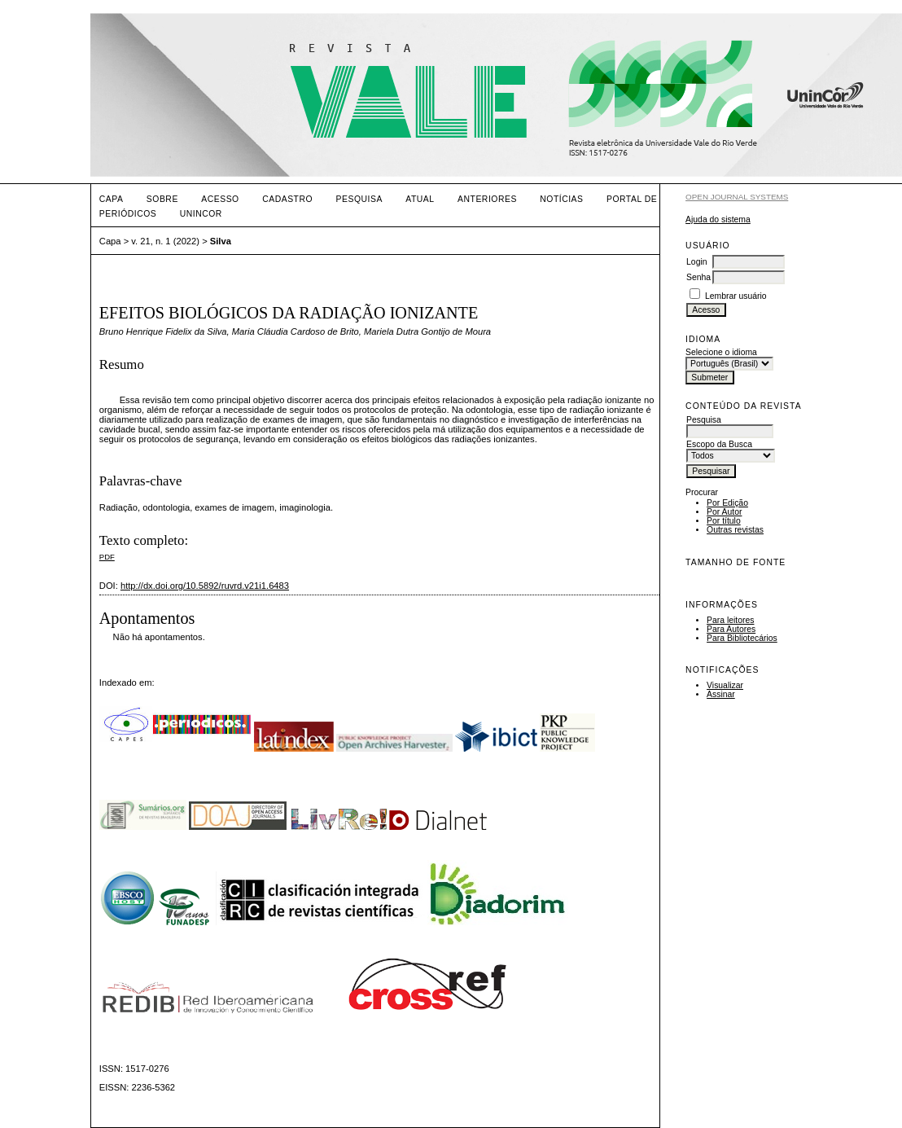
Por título (724, 520)
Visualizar (725, 685)
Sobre (162, 199)
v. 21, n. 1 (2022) (165, 241)
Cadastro (287, 199)
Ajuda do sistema (718, 219)
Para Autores (731, 629)
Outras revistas (735, 529)
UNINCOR (201, 213)
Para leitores (730, 620)
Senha (698, 277)
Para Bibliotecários (742, 638)
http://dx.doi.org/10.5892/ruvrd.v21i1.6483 (204, 585)
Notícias (561, 199)
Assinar (721, 694)
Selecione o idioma (721, 352)
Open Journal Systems (736, 196)
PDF (107, 556)
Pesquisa (359, 199)
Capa (111, 199)
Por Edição (727, 502)
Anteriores (487, 199)
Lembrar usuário (736, 296)
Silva (220, 241)
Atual (419, 199)
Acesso (220, 199)
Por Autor (724, 511)
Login (696, 261)
